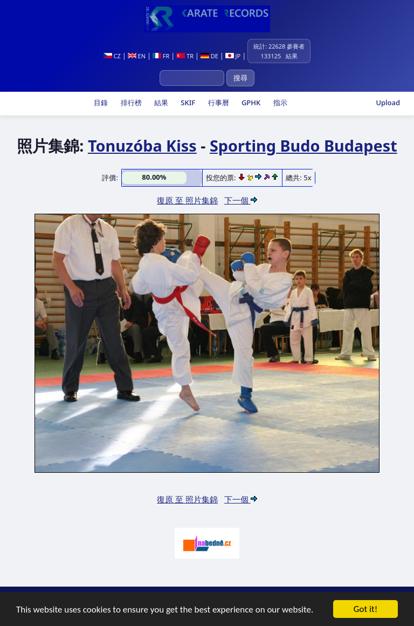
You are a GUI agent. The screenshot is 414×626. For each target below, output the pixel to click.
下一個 (240, 200)
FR (161, 56)
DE (209, 56)
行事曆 (217, 102)
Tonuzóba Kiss (142, 145)
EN (137, 56)
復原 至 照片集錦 (187, 200)
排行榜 (130, 102)
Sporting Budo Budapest (303, 145)
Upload (388, 102)
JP (233, 56)
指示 (279, 102)
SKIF (187, 102)
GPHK (250, 102)
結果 (160, 102)
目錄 (100, 102)
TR (185, 56)
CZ (112, 56)
